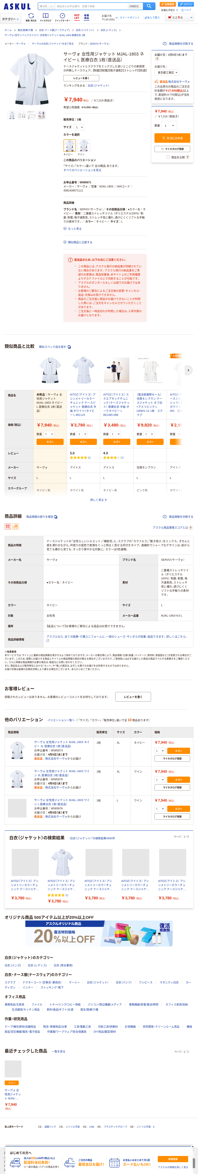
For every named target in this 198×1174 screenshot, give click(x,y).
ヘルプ (187, 10)
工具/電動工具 (82, 1026)
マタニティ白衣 (169, 982)
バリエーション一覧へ (61, 720)
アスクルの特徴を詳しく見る (173, 1167)
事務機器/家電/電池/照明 (143, 1004)
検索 (149, 6)
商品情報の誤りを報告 (41, 516)
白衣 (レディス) (109, 30)
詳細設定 (134, 6)
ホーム (8, 30)
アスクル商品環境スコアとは (173, 528)
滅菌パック (50, 1127)
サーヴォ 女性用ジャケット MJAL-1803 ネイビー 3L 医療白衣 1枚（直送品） (62, 744)
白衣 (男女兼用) (63, 965)
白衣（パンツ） (124, 982)
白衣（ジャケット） (85, 30)
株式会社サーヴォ (179, 81)
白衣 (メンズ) (13, 965)
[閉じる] (192, 1146)
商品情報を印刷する (178, 44)
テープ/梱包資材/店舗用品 (20, 1026)
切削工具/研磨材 (108, 1026)
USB (91, 1127)
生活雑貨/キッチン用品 (26, 1009)
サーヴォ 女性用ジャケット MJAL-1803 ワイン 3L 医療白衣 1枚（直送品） (62, 773)
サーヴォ (21, 43)
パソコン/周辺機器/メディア (105, 1004)
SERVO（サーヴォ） (100, 43)
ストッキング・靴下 (52, 987)
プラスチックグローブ (115, 1127)
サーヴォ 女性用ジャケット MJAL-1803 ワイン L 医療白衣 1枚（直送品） (62, 802)
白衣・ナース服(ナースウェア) (54, 30)
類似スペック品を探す (55, 347)
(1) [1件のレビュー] (89, 457)
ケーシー (74, 982)
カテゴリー (10, 19)
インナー (28, 987)
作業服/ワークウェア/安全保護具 (67, 1031)
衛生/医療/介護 (25, 30)
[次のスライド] (192, 869)
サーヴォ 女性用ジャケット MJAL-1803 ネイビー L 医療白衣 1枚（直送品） (13, 1094)
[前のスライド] (5, 869)
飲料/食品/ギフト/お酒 (60, 1009)
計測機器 (130, 1026)
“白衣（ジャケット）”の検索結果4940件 (92, 838)
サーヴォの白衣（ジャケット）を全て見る (53, 43)
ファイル (37, 1004)
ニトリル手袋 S (145, 1127)
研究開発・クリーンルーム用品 (161, 1026)
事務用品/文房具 (14, 1004)
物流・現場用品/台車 (55, 1026)
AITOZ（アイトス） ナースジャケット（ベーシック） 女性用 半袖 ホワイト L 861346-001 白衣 (183, 402)
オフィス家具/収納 (177, 1004)
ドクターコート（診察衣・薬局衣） (42, 982)
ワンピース (146, 982)
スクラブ (10, 982)
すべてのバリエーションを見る (82, 170)
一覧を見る (58, 1051)
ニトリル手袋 (73, 1127)
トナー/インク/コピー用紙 (65, 1004)
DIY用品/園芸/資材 (105, 1031)
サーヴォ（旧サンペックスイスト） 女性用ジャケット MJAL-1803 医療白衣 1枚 (45, 35)
